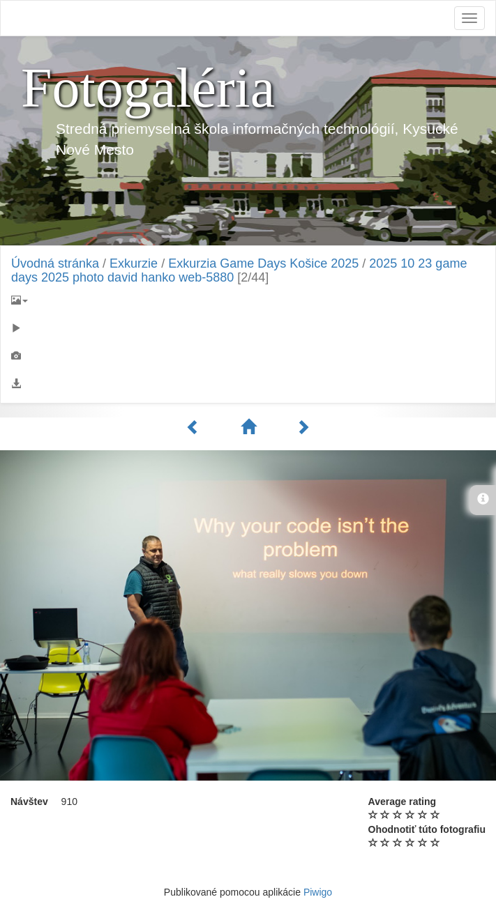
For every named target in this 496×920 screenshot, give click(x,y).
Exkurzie (134, 263)
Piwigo (317, 892)
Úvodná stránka (55, 263)
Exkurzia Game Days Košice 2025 (263, 263)
